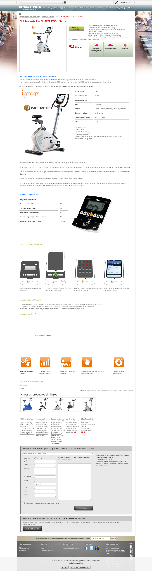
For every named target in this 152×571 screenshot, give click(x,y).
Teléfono (26, 491)
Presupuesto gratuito (76, 28)
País (25, 484)
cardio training (47, 8)
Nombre (26, 464)
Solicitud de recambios (32, 528)
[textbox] (45, 476)
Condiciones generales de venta (71, 548)
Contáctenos (22, 550)
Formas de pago (67, 547)
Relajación (92, 8)
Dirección (26, 468)
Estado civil (27, 458)
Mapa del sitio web (24, 548)
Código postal (27, 476)
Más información (76, 563)
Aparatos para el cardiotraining (30, 17)
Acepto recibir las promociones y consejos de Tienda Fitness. (42, 503)
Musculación (67, 8)
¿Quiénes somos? (23, 547)
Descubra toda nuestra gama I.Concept (31, 381)
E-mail (26, 487)
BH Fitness (35, 162)
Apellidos (26, 461)
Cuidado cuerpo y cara (105, 8)
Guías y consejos (120, 8)
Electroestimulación (80, 8)
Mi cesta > (125, 2)
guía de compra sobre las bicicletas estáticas (81, 80)
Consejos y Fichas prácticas (48, 547)
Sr (41, 458)
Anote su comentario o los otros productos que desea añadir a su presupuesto (73, 458)
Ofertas (130, 8)
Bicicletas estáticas (48, 17)
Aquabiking (58, 8)
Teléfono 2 (26, 494)
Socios (42, 548)
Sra (37, 458)
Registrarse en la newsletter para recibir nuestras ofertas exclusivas (63, 538)
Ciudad (26, 480)
